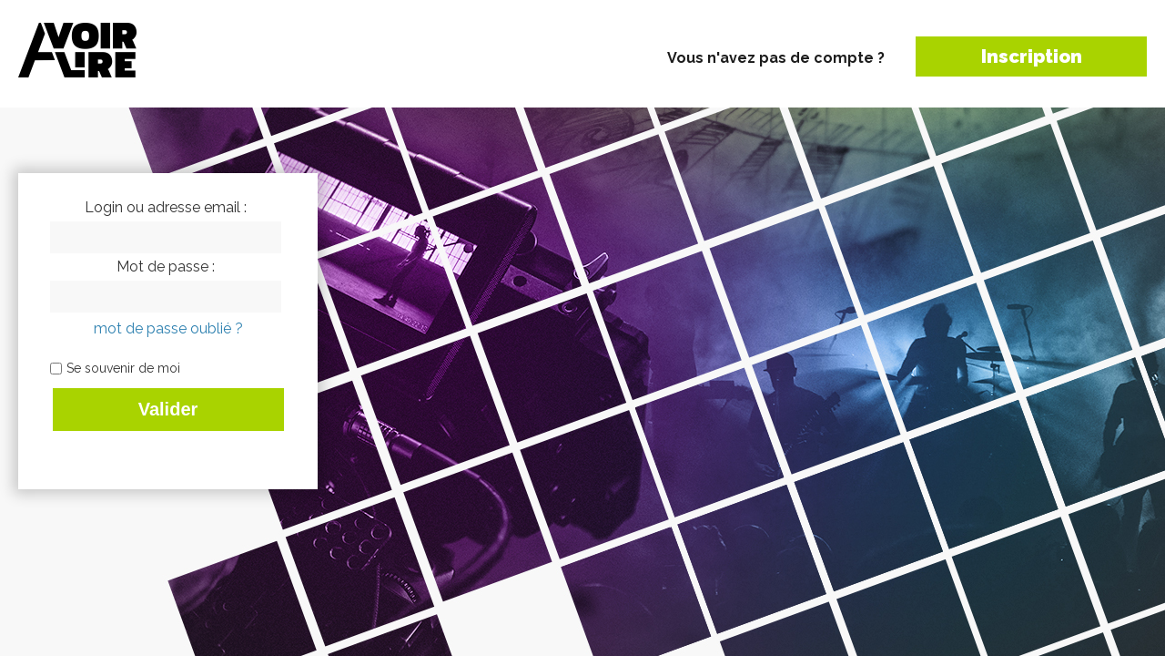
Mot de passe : (165, 267)
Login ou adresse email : (166, 207)
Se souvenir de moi (123, 368)
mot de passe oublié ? (168, 328)
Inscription (1031, 56)
